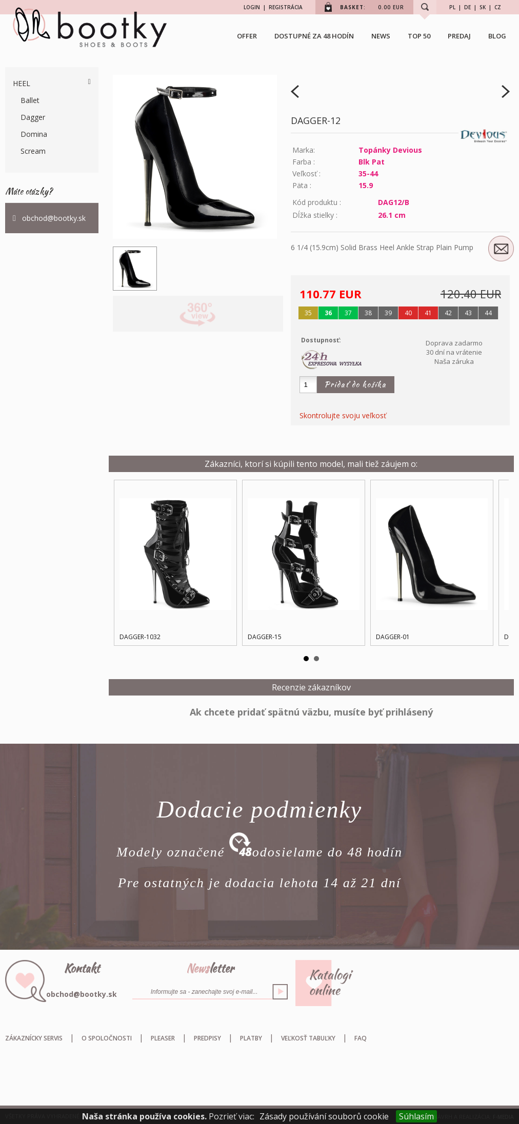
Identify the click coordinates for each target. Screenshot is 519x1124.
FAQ (360, 1038)
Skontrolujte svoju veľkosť (343, 415)
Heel (21, 83)
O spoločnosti (107, 1038)
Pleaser (163, 1038)
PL (452, 7)
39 (388, 313)
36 (328, 313)
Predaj (459, 35)
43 (468, 313)
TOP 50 (419, 35)
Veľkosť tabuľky (308, 1038)
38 (368, 313)
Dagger (33, 117)
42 (448, 313)
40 (408, 313)
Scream (33, 151)
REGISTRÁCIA (286, 7)
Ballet (30, 100)
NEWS (380, 35)
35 (308, 313)
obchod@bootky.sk (54, 218)
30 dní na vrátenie (454, 352)
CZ (497, 7)
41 (428, 313)
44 (488, 313)
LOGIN (252, 7)
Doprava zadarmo (454, 343)
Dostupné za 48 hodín (314, 35)
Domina (34, 134)
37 (348, 313)
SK (483, 7)
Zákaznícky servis (34, 1038)
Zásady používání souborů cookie (324, 1116)
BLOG (497, 35)
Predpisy (207, 1038)
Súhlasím (416, 1116)
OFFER (247, 35)
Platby (251, 1038)
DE (467, 7)
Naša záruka (454, 361)
